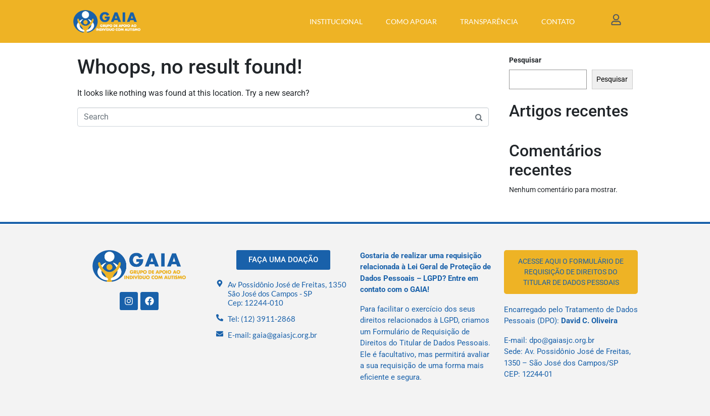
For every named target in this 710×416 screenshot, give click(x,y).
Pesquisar (525, 60)
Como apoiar (411, 21)
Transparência (489, 21)
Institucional (336, 21)
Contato (558, 21)
